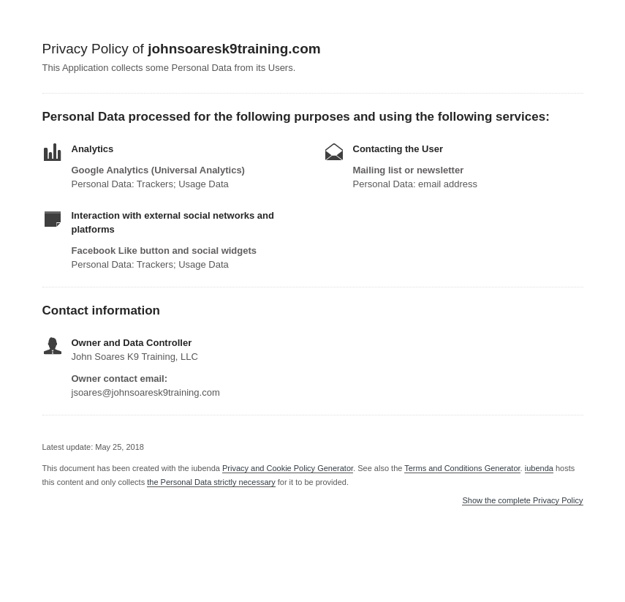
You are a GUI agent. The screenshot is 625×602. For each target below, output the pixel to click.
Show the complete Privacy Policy (522, 501)
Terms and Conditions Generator (462, 468)
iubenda (539, 468)
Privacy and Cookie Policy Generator (287, 468)
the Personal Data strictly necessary (211, 482)
